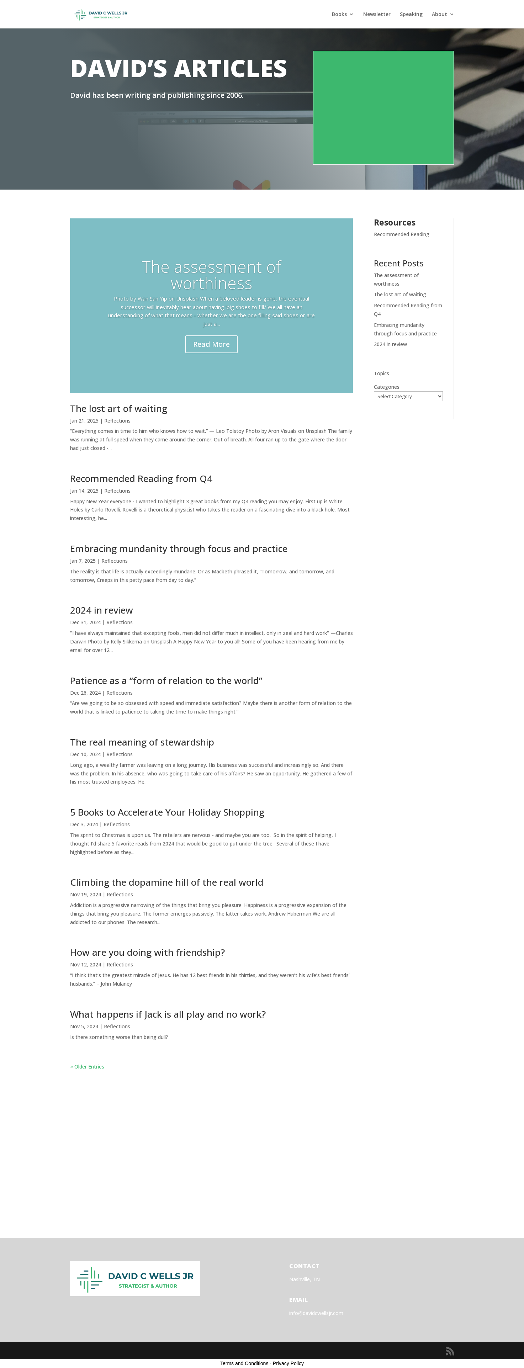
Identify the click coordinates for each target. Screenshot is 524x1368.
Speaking (411, 14)
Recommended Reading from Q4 (141, 478)
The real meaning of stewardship (142, 742)
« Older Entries (87, 1066)
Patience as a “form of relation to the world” (166, 680)
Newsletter (377, 14)
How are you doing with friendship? (147, 952)
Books (339, 14)
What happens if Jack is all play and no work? (168, 1014)
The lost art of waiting (118, 408)
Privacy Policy (288, 1363)
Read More (211, 344)
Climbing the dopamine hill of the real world (167, 882)
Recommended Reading (401, 234)
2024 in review (101, 610)
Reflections (117, 420)
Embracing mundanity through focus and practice (178, 548)
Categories (386, 386)
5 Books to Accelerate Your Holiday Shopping (167, 812)
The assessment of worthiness (211, 274)
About (439, 14)
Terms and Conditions (244, 1363)
